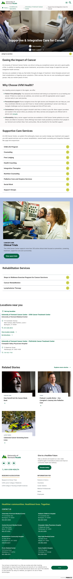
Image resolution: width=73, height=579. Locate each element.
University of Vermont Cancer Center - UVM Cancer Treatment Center (27, 330)
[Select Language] (56, 1)
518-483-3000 (42, 555)
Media (39, 504)
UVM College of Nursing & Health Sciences (14, 498)
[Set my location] (8, 324)
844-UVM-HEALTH (11, 482)
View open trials (11, 268)
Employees (40, 506)
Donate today (44, 480)
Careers (47, 2)
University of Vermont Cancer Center (34, 19)
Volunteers (40, 495)
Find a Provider (12, 13)
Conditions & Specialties (29, 13)
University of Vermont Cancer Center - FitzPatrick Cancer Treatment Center (29, 353)
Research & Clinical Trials (9, 492)
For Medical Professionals (31, 2)
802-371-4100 (6, 544)
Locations (43, 13)
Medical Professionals (43, 501)
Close (59, 567)
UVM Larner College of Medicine (11, 495)
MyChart (68, 2)
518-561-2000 (42, 544)
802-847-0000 (6, 532)
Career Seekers (42, 498)
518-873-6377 (6, 555)
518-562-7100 (44, 359)
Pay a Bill (11, 2)
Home (6, 20)
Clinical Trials (18, 2)
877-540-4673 (44, 336)
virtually (15, 126)
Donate (42, 2)
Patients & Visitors (55, 13)
